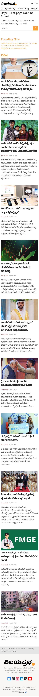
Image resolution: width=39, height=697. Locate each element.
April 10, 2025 (13, 156)
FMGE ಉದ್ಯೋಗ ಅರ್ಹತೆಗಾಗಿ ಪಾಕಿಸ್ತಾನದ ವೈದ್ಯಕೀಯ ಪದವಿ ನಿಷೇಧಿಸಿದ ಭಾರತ (19, 556)
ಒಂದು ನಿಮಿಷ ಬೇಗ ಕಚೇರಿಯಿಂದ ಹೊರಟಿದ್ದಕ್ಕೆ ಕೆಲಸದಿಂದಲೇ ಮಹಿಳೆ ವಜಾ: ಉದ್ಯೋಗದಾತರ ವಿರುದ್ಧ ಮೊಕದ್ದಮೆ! (19, 85)
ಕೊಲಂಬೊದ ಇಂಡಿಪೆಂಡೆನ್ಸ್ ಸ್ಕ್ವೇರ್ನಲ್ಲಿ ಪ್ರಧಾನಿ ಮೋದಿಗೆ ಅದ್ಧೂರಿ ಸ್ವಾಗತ (17, 496)
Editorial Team (6, 651)
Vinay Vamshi (5, 390)
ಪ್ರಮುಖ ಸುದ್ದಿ (10, 8)
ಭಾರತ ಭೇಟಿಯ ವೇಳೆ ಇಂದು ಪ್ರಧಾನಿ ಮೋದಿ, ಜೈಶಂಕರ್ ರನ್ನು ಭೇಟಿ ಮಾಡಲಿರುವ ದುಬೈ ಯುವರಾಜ (17, 326)
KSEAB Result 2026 (11, 46)
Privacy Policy (20, 649)
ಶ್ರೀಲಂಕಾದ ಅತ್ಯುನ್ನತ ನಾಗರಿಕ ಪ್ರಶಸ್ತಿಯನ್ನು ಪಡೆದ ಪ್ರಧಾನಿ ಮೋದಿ (16, 383)
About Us (4, 649)
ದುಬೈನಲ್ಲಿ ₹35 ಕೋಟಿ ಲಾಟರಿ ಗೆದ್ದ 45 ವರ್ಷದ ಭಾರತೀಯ (17, 438)
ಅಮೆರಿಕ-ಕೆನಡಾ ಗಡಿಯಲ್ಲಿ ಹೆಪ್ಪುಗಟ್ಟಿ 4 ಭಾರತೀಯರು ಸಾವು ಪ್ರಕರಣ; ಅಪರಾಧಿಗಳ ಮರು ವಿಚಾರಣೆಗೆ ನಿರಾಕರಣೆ (19, 147)
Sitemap (14, 651)
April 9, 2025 (12, 217)
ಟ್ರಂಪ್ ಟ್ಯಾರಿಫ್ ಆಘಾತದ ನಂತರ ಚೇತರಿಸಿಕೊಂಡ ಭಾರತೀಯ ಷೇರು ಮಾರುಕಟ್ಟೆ (15, 267)
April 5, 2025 (13, 390)
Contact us (11, 649)
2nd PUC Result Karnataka (10, 43)
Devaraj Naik (4, 94)
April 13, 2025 (13, 94)
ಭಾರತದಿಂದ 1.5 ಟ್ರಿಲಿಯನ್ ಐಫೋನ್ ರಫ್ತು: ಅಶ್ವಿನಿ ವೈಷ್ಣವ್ (17, 210)
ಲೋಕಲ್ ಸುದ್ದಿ (23, 8)
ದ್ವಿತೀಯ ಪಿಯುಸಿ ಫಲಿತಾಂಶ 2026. (15, 48)
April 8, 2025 (12, 276)
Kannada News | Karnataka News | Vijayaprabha (19, 688)
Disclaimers (29, 649)
